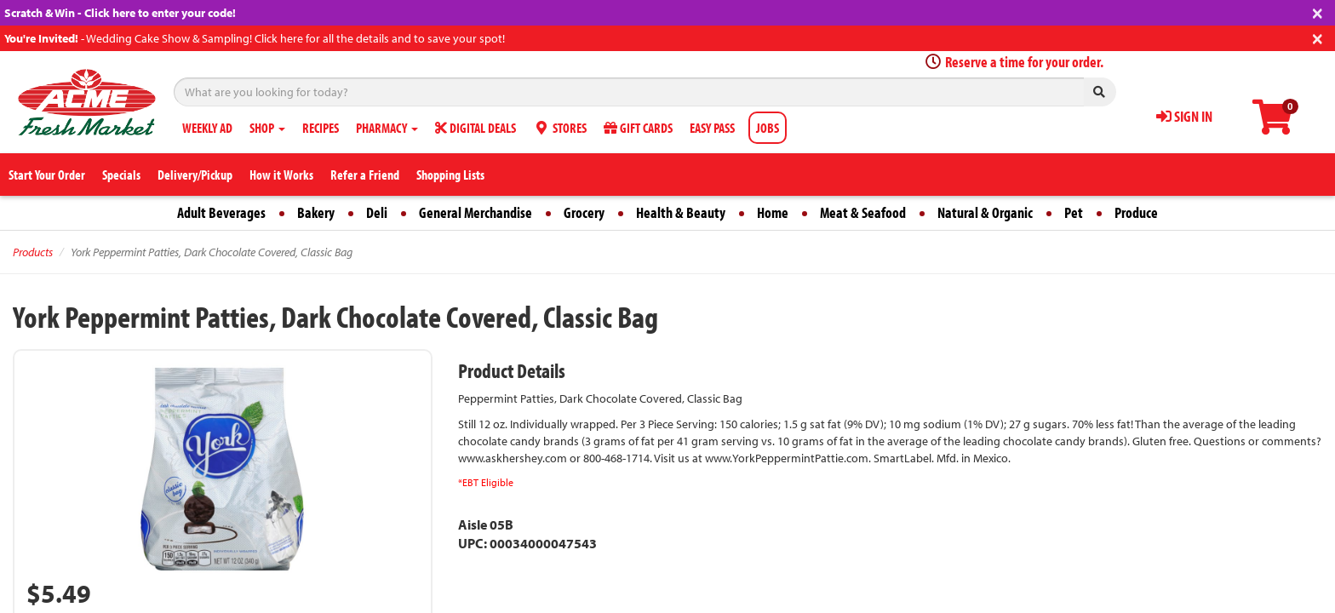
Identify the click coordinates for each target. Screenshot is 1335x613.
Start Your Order (47, 174)
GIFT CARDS (638, 127)
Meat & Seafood (863, 212)
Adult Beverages (221, 212)
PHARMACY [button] (387, 127)
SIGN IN (1184, 116)
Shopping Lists (450, 174)
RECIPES (320, 127)
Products (33, 252)
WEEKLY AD (207, 127)
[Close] (1317, 11)
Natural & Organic (985, 212)
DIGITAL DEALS (475, 127)
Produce (1136, 212)
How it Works (281, 174)
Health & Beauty (680, 212)
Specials (121, 174)
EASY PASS (712, 127)
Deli (376, 212)
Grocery (584, 212)
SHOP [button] (267, 127)
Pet (1073, 212)
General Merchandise (475, 212)
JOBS (767, 127)
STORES (560, 127)
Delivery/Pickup (195, 174)
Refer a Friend (364, 174)
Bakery (316, 212)
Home (772, 212)
